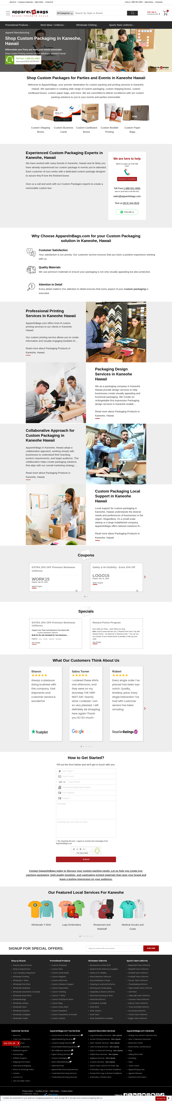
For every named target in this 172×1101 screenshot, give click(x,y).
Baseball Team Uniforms (138, 969)
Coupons (86, 555)
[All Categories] (65, 13)
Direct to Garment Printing (101, 1050)
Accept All (161, 1098)
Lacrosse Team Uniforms (138, 999)
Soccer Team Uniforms (138, 980)
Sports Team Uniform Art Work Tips (104, 1066)
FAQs (130, 1062)
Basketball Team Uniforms (139, 965)
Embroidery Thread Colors (100, 1077)
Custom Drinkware (59, 965)
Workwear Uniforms (97, 960)
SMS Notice (54, 1091)
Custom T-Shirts (58, 995)
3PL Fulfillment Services (61, 1050)
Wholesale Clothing (86, 25)
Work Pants (94, 1014)
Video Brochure (58, 1066)
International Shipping (22, 1066)
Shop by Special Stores (22, 965)
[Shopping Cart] (165, 13)
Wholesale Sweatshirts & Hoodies (26, 992)
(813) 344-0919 (131, 203)
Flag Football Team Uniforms (140, 988)
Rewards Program (20, 1050)
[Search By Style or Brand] (100, 13)
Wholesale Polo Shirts (21, 984)
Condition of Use (41, 1091)
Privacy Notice (27, 1091)
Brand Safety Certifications (139, 1047)
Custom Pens (57, 969)
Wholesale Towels (20, 1018)
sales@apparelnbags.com (127, 196)
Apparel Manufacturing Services (65, 1069)
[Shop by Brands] (18, 960)
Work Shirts (94, 1007)
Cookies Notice (67, 1091)
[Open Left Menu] (8, 13)
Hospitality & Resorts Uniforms (102, 992)
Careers (16, 1073)
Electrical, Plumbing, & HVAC (101, 995)
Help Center (39, 2)
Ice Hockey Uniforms (136, 1011)
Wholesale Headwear (21, 988)
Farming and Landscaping (100, 988)
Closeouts (158, 2)
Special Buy (149, 2)
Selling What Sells (135, 1054)
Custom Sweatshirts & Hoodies (64, 1014)
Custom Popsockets (60, 988)
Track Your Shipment (21, 1039)
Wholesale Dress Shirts (22, 995)
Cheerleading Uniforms (138, 984)
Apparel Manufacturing (17, 32)
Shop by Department (21, 969)
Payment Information (137, 1077)
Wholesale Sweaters (21, 1011)
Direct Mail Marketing (60, 1062)
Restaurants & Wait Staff (100, 965)
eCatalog (132, 1058)
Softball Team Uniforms (138, 973)
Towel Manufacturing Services (64, 1073)
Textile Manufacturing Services (64, 1077)
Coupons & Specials (21, 1047)
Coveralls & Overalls (98, 1003)
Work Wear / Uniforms (52, 25)
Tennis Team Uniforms (137, 1014)
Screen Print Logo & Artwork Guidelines (106, 1073)
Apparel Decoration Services (101, 1031)
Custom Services (97, 1062)
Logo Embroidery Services (100, 1035)
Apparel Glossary (135, 1073)
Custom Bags (57, 1003)
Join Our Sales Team (21, 1081)
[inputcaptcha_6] (89, 849)
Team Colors (133, 1066)
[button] (81, 746)
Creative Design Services (62, 1043)
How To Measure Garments (139, 1039)
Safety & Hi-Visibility (98, 973)
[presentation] (144, 919)
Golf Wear (132, 992)
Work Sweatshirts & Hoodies (101, 1018)
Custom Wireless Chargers (63, 984)
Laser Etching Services (99, 1047)
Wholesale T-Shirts (21, 980)
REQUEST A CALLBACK (127, 179)
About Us (13, 2)
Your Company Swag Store (24, 973)
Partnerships (18, 1054)
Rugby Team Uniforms (137, 1018)
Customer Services (20, 1031)
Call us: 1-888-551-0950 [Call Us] (134, 2)
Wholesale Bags (19, 999)
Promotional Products (16, 25)
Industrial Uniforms (97, 999)
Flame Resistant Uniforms (100, 976)
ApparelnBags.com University (140, 1031)
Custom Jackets (58, 1018)
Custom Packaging (59, 1058)
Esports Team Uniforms (138, 1003)
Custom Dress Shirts (60, 1007)
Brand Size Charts (135, 1043)
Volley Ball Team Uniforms (139, 995)
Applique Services (97, 1058)
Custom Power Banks (60, 973)
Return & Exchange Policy (23, 1069)
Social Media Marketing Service (64, 1047)
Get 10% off (9, 1043)
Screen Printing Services (100, 1039)
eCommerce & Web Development (66, 1035)
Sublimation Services (98, 1054)
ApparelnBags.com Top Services (65, 1031)
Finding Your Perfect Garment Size (142, 1035)
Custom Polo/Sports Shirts (62, 999)
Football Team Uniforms (138, 976)
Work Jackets (95, 1011)
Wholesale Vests (19, 1007)
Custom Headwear (59, 1011)
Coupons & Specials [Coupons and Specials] (25, 2)
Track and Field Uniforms (138, 1007)
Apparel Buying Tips (136, 1069)
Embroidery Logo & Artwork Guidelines (105, 1069)
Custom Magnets (59, 976)
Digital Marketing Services (62, 1039)
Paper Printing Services (61, 1054)
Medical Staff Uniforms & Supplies (104, 969)
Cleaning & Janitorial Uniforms (102, 984)
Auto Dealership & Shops (100, 980)
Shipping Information (21, 1062)
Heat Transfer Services (99, 1043)
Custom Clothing (59, 992)
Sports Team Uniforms (120, 25)
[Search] (132, 13)
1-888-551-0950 (32, 58)
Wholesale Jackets (20, 1003)
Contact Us (49, 2)
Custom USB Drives (59, 980)
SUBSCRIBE (151, 948)
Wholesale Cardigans (21, 1014)
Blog (130, 1050)
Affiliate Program (20, 1058)
